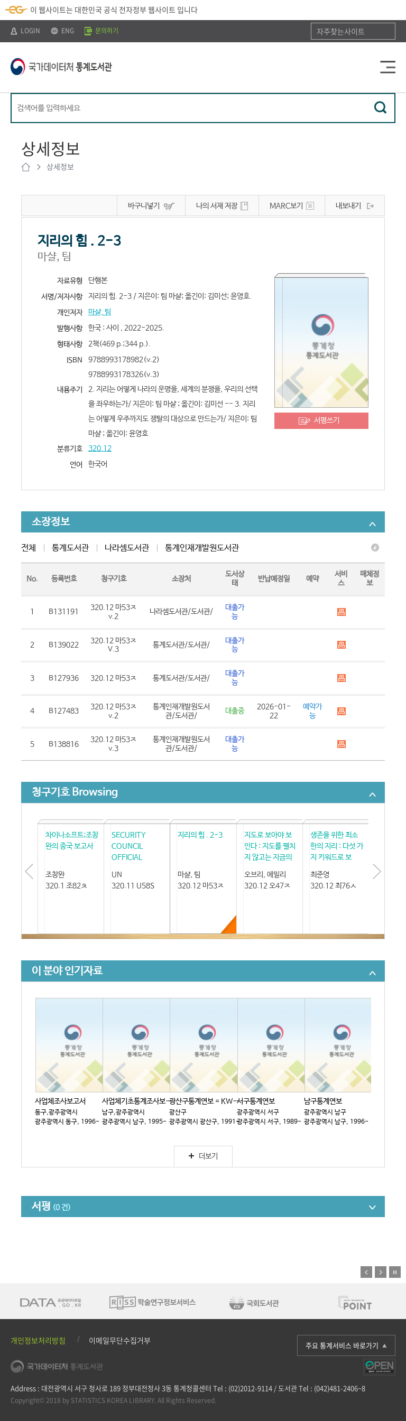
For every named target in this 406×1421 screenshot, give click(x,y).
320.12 (100, 448)
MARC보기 (286, 206)
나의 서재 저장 (216, 206)
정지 (395, 1272)
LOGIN (25, 30)
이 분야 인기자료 (67, 971)
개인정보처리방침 (38, 1340)
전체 (28, 548)
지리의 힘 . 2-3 (200, 835)
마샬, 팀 (99, 312)
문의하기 (101, 30)
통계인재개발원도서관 (202, 548)
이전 (366, 1272)
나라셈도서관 (127, 548)
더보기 (203, 1156)
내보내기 (348, 206)
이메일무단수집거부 (120, 1340)
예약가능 (312, 711)
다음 (380, 1272)
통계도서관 (70, 548)
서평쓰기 (326, 420)
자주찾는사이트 (341, 31)
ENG (62, 30)
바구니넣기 (144, 206)
